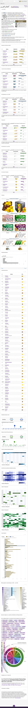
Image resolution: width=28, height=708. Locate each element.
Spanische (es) (5, 78)
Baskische (6, 309)
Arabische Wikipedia (23, 1)
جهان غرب (12, 626)
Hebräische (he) (5, 189)
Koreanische (7, 348)
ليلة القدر (9, 684)
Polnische (6, 367)
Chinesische (6, 406)
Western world (5, 620)
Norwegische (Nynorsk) (8, 362)
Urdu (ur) (4, 161)
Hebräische (6, 323)
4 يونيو (1, 268)
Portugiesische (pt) (5, 83)
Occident (15, 620)
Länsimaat (23, 626)
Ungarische (6, 331)
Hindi (5, 326)
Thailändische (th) (5, 56)
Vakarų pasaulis (22, 632)
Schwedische (7, 390)
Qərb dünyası (4, 638)
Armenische (6, 334)
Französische (7, 317)
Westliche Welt (11, 621)
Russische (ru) (5, 86)
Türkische (6, 395)
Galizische (6, 320)
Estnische (6, 306)
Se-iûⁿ (12, 638)
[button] (23, 10)
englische (23, 19)
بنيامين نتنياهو (17, 684)
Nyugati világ (17, 638)
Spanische (6, 303)
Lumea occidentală (5, 624)
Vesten (3, 629)
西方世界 (4, 623)
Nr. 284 (21, 436)
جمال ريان (20, 684)
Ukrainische (6, 398)
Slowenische (7, 384)
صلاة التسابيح (12, 684)
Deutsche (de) (5, 59)
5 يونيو (25, 268)
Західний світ (9, 629)
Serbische (6, 387)
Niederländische (7, 359)
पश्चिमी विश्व (13, 637)
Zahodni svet (4, 634)
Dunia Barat (18, 624)
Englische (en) (5, 53)
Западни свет (4, 635)
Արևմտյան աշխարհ (20, 637)
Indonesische (7, 337)
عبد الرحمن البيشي (4, 684)
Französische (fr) (5, 81)
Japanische (6, 342)
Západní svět (5, 631)
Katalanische (7, 284)
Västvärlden (23, 623)
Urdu (5, 401)
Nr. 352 (21, 419)
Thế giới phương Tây (5, 626)
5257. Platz (9, 24)
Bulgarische (6, 281)
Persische (6, 312)
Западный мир (4, 621)
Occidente (10, 620)
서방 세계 (22, 638)
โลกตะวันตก (17, 623)
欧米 (16, 621)
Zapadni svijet (4, 632)
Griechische (6, 295)
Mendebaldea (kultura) (17, 635)
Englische (6, 298)
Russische (6, 376)
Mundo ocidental (21, 620)
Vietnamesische (7, 404)
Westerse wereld (10, 623)
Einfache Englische (7, 381)
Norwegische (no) (5, 62)
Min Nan (6, 409)
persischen (20, 18)
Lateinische (6, 351)
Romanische (7, 373)
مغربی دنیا (4, 640)
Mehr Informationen (18, 697)
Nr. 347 (11, 436)
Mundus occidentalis (5, 637)
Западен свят (18, 631)
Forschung (16, 1)
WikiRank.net (26, 5)
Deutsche (6, 292)
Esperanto (6, 301)
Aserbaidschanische (8, 278)
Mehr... (14, 64)
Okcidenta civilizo (17, 634)
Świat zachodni (15, 629)
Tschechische (7, 287)
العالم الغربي (23, 14)
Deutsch (3, 3)
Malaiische (6, 356)
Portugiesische (7, 370)
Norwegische (7, 365)
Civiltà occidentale (22, 621)
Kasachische (7, 345)
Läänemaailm (16, 632)
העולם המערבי (18, 626)
